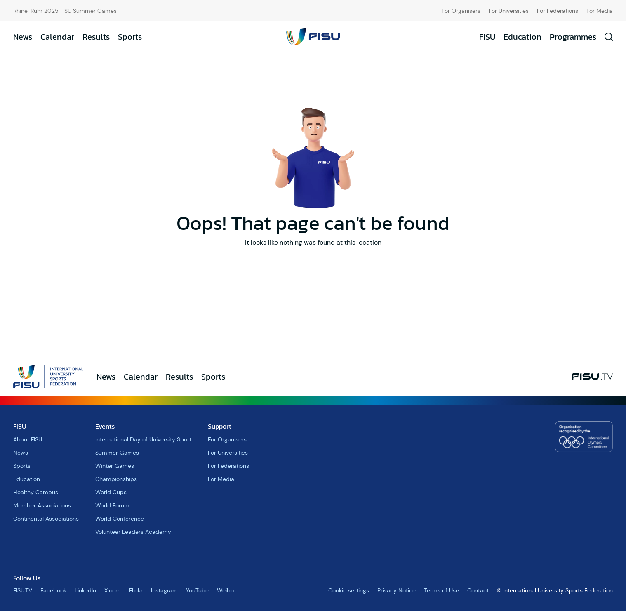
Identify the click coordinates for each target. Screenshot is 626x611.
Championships (116, 479)
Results (96, 37)
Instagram (164, 590)
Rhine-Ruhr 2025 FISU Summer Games (65, 10)
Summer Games (117, 452)
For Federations (557, 10)
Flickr (136, 590)
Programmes (573, 37)
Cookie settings (348, 590)
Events (105, 426)
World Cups (111, 492)
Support (219, 426)
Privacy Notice (396, 590)
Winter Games (114, 465)
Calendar (57, 37)
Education (522, 37)
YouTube (197, 590)
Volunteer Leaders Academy (133, 532)
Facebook (53, 590)
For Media (599, 10)
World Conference (119, 518)
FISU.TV (22, 590)
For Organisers (461, 10)
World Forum (112, 505)
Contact (478, 590)
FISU (487, 37)
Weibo (225, 590)
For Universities (509, 10)
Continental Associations (46, 518)
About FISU (27, 439)
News (22, 37)
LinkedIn (85, 590)
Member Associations (42, 505)
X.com (112, 590)
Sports (130, 37)
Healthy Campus (35, 492)
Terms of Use (441, 590)
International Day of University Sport (143, 439)
